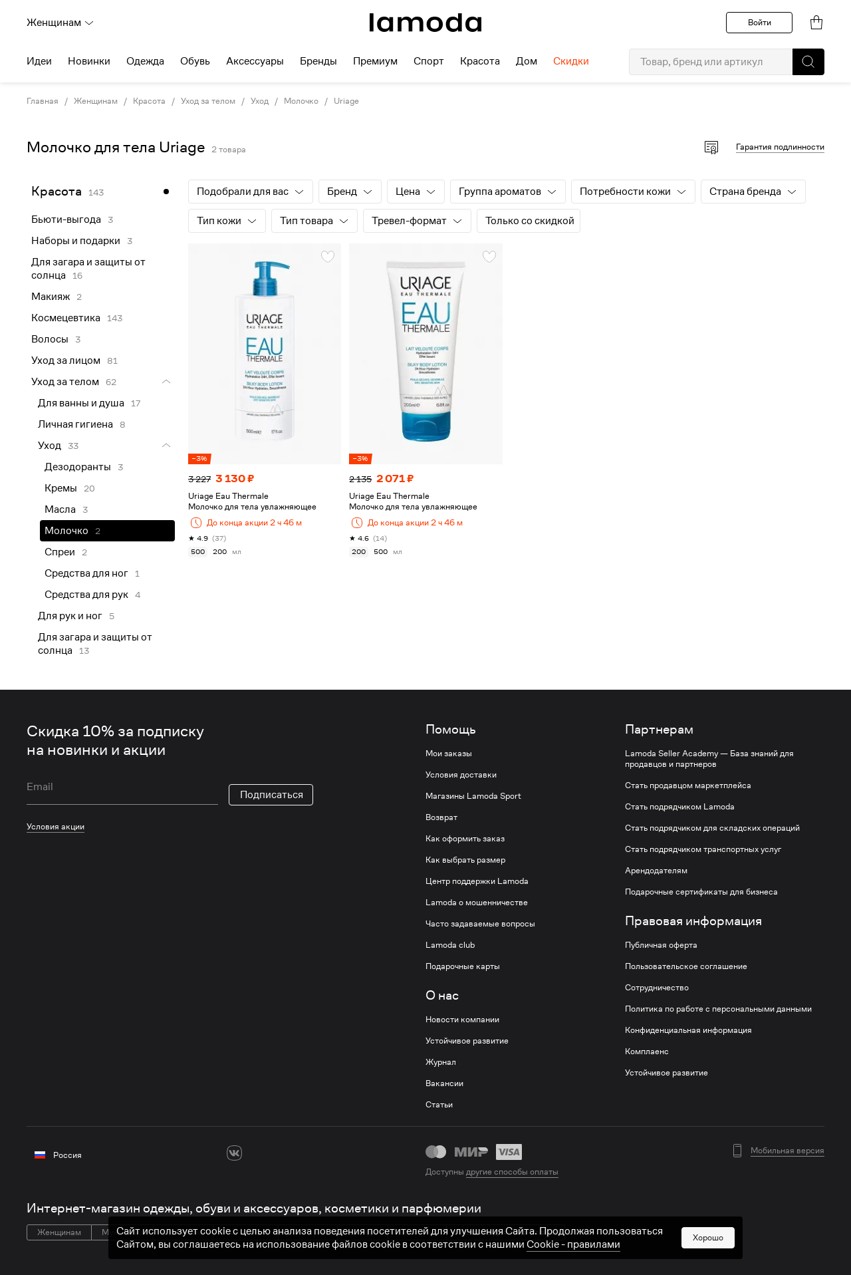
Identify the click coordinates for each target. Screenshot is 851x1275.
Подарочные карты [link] (463, 966)
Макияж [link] (50, 296)
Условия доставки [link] (461, 775)
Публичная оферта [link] (661, 945)
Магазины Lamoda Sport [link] (473, 796)
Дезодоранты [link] (78, 467)
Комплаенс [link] (647, 1051)
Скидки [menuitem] (571, 61)
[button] (808, 62)
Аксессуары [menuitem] (255, 61)
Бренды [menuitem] (318, 61)
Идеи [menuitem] (39, 61)
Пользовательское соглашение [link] (686, 966)
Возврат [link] (441, 817)
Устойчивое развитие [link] (467, 1041)
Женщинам (60, 22)
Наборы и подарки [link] (75, 240)
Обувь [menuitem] (195, 61)
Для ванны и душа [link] (81, 403)
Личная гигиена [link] (75, 424)
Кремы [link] (61, 488)
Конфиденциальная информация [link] (688, 1030)
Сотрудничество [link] (657, 987)
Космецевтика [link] (65, 318)
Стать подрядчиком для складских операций (712, 828)
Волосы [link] (49, 339)
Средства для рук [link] (86, 594)
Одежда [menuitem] (145, 61)
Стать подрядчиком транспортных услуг (703, 849)
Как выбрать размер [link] (465, 860)
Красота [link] (149, 101)
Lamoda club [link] (450, 945)
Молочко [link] (301, 101)
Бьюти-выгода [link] (66, 219)
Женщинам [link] (96, 101)
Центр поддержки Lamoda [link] (477, 881)
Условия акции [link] (55, 826)
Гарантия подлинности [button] (780, 146)
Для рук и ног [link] (70, 616)
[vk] (234, 1153)
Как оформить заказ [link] (465, 838)
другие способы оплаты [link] (512, 1171)
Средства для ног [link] (86, 573)
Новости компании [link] (462, 1019)
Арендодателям (656, 870)
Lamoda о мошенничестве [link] (477, 902)
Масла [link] (60, 509)
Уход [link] (260, 101)
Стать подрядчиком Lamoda (680, 806)
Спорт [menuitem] (429, 61)
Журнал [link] (441, 1062)
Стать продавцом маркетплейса (688, 785)
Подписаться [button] (271, 794)
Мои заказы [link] (449, 753)
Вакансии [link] (444, 1083)
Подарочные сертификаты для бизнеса (701, 892)
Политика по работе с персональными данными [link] (718, 1009)
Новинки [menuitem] (89, 61)
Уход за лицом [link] (65, 360)
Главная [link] (43, 101)
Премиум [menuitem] (375, 61)
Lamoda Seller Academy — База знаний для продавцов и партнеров (709, 759)
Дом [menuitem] (526, 61)
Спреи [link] (60, 552)
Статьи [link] (439, 1104)
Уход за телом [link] (208, 101)
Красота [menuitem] (480, 61)
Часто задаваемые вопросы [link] (480, 924)
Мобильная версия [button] (787, 1150)
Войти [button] (759, 22)
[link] (425, 22)
